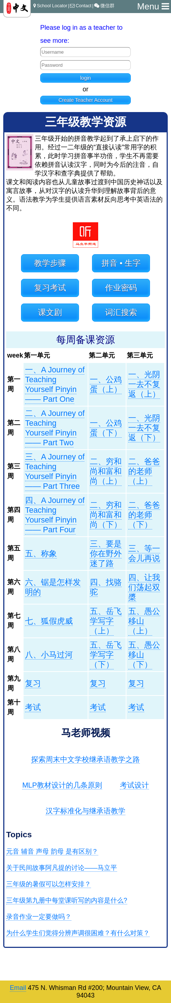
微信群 (104, 5)
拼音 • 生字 (121, 263)
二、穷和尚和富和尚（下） (106, 514)
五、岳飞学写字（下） (106, 654)
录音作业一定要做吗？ (38, 916)
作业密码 (121, 287)
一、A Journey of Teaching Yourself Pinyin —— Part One (54, 384)
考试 (33, 707)
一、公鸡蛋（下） (106, 427)
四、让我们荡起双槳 (144, 587)
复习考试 (50, 287)
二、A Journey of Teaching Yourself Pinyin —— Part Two (54, 428)
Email (18, 987)
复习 (33, 683)
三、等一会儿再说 (144, 553)
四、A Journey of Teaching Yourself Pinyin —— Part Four (54, 515)
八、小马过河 (49, 654)
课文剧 (50, 312)
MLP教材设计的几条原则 (62, 785)
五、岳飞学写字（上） (106, 621)
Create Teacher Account (85, 100)
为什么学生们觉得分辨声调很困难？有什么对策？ (78, 933)
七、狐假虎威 (49, 621)
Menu (153, 6)
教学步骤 (50, 263)
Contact (80, 5)
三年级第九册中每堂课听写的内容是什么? (66, 900)
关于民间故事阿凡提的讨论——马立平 (61, 867)
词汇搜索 (121, 312)
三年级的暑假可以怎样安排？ (48, 884)
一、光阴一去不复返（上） (144, 384)
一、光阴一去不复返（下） (144, 427)
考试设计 (134, 785)
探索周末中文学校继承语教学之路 (85, 759)
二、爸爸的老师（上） (144, 471)
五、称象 (41, 553)
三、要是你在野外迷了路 (106, 553)
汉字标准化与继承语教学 (85, 811)
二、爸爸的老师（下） (144, 514)
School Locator (50, 5)
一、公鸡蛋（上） (106, 384)
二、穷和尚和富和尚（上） (106, 471)
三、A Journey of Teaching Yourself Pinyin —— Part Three (54, 471)
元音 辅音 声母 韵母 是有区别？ (52, 851)
